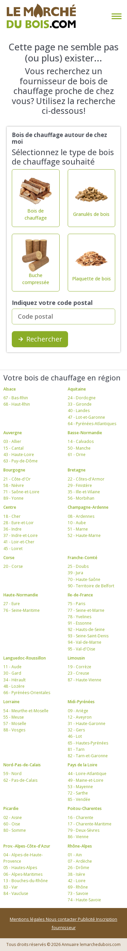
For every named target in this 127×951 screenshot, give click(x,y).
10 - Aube (77, 523)
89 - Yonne (13, 498)
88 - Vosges (14, 730)
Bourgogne (14, 470)
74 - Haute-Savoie (84, 900)
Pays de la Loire (82, 765)
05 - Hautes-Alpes (20, 867)
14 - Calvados (81, 441)
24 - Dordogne (82, 398)
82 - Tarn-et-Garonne (88, 756)
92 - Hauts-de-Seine (86, 629)
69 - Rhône (78, 887)
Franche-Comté (82, 557)
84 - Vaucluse (15, 893)
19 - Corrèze (79, 667)
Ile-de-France (80, 595)
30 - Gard (12, 673)
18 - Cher (12, 516)
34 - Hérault (14, 680)
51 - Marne (78, 529)
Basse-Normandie (85, 433)
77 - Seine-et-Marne (86, 610)
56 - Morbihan (81, 498)
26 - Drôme (78, 867)
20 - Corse (13, 566)
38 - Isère (76, 874)
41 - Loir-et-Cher (18, 542)
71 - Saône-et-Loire (21, 492)
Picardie (11, 808)
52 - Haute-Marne (84, 535)
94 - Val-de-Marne (84, 642)
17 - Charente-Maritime (90, 824)
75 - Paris (76, 603)
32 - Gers (76, 730)
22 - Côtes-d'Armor (86, 479)
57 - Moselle (14, 723)
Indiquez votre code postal (52, 303)
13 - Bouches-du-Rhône (25, 881)
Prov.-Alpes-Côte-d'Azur (26, 846)
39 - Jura (75, 573)
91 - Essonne (80, 623)
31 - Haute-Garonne (86, 723)
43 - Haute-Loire (18, 454)
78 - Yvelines (79, 617)
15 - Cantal (13, 448)
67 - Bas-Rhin (15, 398)
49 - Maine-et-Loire (85, 780)
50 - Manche (79, 448)
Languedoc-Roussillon (24, 658)
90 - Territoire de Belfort (91, 586)
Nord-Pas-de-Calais (22, 765)
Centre (9, 507)
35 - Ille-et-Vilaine (84, 492)
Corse (8, 557)
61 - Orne (77, 454)
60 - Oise (11, 824)
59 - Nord (12, 773)
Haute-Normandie (20, 595)
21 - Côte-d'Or (17, 479)
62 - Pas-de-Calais (20, 780)
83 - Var (10, 887)
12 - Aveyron (80, 717)
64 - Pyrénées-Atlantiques (92, 423)
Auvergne (12, 433)
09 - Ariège (78, 711)
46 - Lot (75, 736)
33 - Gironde (80, 404)
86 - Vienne (78, 837)
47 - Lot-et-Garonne (86, 417)
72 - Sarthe (78, 793)
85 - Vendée (79, 799)
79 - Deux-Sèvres (83, 830)
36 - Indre (12, 529)
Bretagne (77, 470)
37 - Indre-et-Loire (20, 535)
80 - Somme (14, 830)
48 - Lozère (14, 686)
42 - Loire (77, 881)
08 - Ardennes (81, 516)
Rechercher (40, 339)
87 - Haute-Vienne (84, 680)
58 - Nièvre (13, 485)
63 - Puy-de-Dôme (20, 461)
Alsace (9, 389)
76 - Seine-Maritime (21, 610)
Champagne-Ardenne (88, 507)
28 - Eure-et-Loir (18, 523)
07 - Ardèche (80, 861)
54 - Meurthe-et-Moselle (26, 711)
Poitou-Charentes (85, 808)
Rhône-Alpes (80, 846)
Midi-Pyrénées (81, 702)
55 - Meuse (13, 717)
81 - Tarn (76, 749)
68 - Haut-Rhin (16, 404)
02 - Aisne (12, 817)
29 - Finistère (80, 485)
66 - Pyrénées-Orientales (26, 692)
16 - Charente (80, 817)
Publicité (87, 919)
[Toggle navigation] (115, 16)
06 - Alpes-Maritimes (22, 874)
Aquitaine (77, 389)
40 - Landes (79, 410)
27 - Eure (11, 603)
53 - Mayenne (80, 786)
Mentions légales (28, 919)
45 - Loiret (13, 548)
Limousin (76, 658)
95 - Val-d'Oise (81, 649)
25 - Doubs (78, 566)
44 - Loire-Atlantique (87, 773)
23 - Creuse (78, 673)
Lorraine (11, 702)
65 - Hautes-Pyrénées (88, 743)
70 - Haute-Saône (84, 579)
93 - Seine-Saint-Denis (88, 636)
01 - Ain (75, 855)
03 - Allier (12, 441)
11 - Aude (12, 667)
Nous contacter (62, 919)
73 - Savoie (78, 893)
